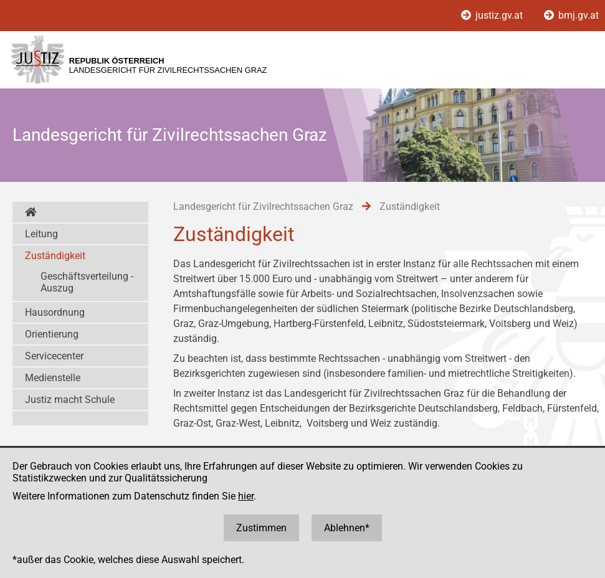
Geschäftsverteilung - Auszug (86, 282)
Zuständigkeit (55, 256)
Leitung (41, 234)
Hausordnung (55, 312)
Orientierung (52, 334)
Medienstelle (52, 378)
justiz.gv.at (493, 15)
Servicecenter (54, 356)
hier (246, 496)
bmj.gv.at (571, 15)
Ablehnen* (346, 528)
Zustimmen (261, 528)
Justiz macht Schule (70, 399)
